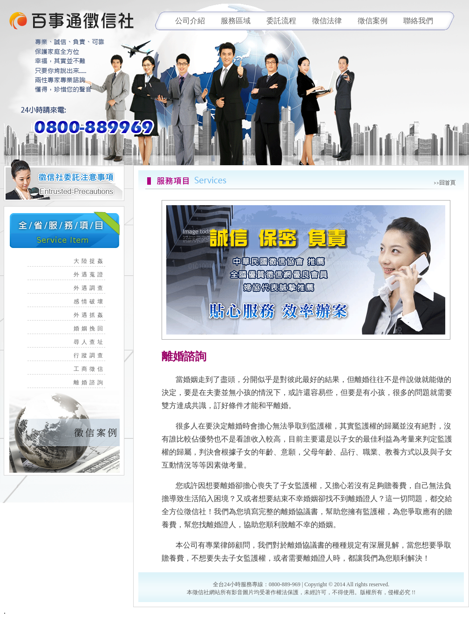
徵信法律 (327, 21)
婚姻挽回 (93, 328)
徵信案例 (372, 21)
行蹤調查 (93, 355)
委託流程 (281, 21)
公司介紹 (190, 21)
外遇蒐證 (93, 274)
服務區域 (236, 21)
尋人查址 (93, 342)
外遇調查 (93, 288)
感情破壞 (93, 301)
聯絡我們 (418, 21)
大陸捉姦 (93, 261)
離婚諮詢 (93, 382)
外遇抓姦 (93, 315)
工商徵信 (93, 369)
